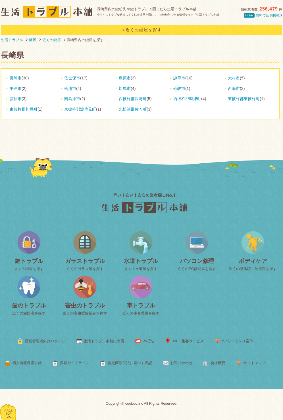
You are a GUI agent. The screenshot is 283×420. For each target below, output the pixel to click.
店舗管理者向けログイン (45, 341)
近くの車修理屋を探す (140, 313)
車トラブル (141, 305)
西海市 (234, 88)
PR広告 (148, 341)
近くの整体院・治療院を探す (253, 269)
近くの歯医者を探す (28, 313)
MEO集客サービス (188, 341)
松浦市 (70, 88)
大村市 (234, 78)
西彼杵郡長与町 (133, 98)
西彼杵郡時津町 (187, 98)
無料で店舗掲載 (263, 15)
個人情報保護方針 (27, 363)
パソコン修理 (197, 261)
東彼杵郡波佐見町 (80, 109)
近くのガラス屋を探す (84, 269)
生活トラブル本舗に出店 (104, 341)
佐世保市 (72, 78)
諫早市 (179, 78)
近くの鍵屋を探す (29, 269)
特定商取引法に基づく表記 (130, 363)
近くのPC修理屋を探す (197, 269)
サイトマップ (255, 363)
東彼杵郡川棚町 (24, 109)
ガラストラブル (85, 261)
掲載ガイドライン (75, 363)
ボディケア (253, 261)
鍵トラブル (29, 261)
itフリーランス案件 (237, 341)
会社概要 (218, 363)
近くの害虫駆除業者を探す (85, 313)
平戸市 (16, 88)
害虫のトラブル (85, 305)
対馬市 (125, 88)
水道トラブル (141, 261)
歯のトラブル (29, 305)
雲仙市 (16, 98)
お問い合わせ (181, 363)
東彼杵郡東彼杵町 (244, 98)
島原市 (125, 78)
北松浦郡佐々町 (133, 109)
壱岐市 (179, 88)
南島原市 (72, 98)
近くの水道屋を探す (140, 269)
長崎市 (16, 78)
